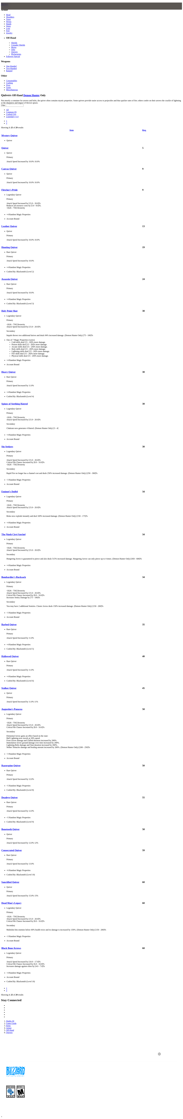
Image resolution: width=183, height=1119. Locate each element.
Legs (8, 28)
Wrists (8, 22)
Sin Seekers (7, 446)
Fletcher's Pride (9, 190)
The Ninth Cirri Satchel (13, 534)
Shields (14, 43)
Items (4, 4)
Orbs (13, 50)
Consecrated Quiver (11, 850)
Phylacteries (16, 54)
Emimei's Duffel (9, 491)
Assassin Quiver (9, 279)
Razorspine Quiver (11, 765)
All (7, 110)
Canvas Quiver (9, 169)
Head (8, 15)
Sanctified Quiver (10, 882)
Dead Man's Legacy (11, 903)
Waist (8, 26)
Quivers (14, 52)
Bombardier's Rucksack (13, 577)
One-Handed (11, 66)
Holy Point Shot (9, 311)
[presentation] (12, 9)
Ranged (9, 71)
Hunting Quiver (9, 247)
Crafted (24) (11, 114)
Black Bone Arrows (11, 948)
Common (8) (11, 112)
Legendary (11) (12, 117)
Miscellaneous (12, 90)
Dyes (8, 85)
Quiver (5, 148)
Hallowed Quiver (10, 656)
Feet (8, 31)
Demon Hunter (31, 95)
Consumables (11, 81)
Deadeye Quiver (9, 797)
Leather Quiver (9, 226)
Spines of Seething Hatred (14, 403)
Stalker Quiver (9, 688)
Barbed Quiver (9, 624)
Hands (8, 24)
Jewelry (9, 33)
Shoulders (10, 17)
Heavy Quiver (8, 372)
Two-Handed (11, 68)
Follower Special (13, 56)
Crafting (9, 83)
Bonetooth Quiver (10, 829)
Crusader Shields (18, 45)
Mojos (13, 47)
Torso (8, 19)
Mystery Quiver (9, 135)
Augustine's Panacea (11, 709)
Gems (8, 87)
